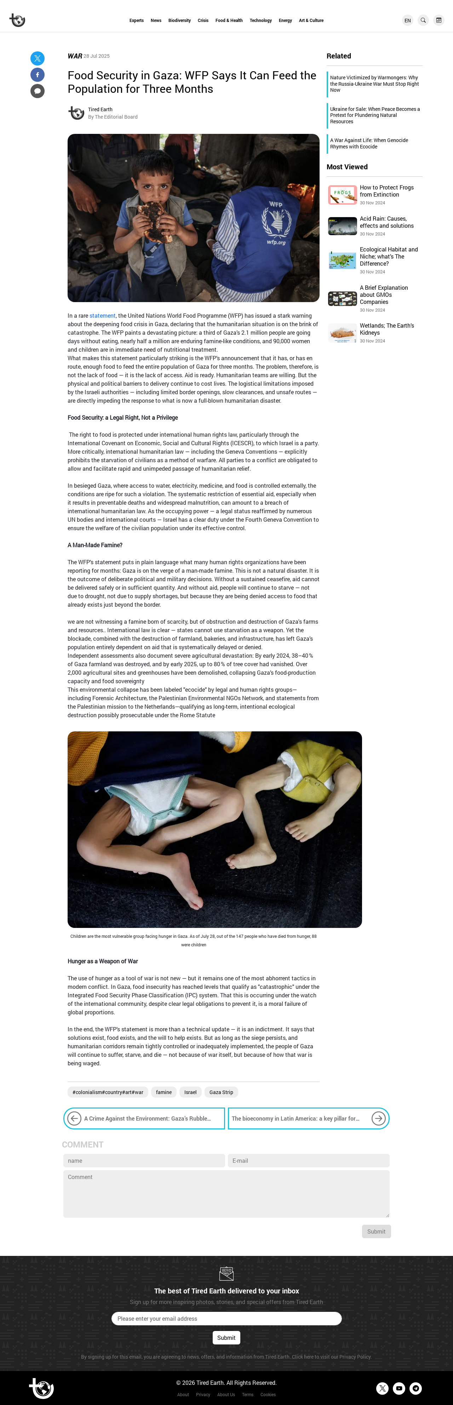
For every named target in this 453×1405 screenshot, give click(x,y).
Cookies (268, 1394)
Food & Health (229, 20)
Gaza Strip (221, 1092)
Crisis (203, 20)
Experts (137, 20)
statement (103, 315)
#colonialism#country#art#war (108, 1092)
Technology (261, 20)
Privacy (203, 1394)
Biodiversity (179, 20)
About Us (226, 1394)
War (75, 55)
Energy (285, 20)
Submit (376, 1231)
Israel (190, 1092)
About (183, 1394)
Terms (247, 1394)
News (156, 20)
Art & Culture (311, 20)
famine (164, 1092)
